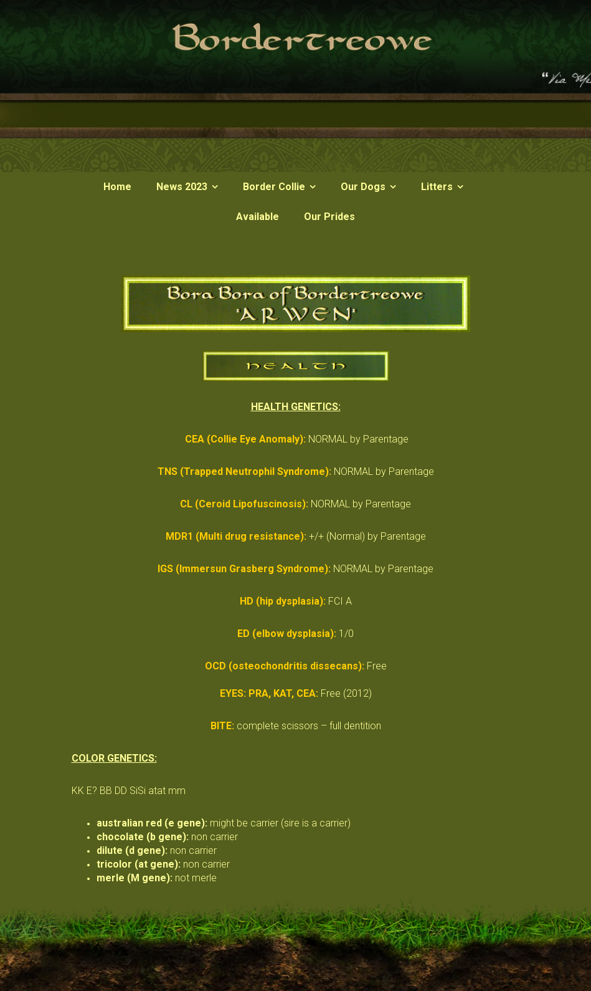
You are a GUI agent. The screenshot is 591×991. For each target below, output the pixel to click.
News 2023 (181, 187)
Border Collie (274, 187)
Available (257, 217)
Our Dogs (363, 187)
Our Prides (329, 217)
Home (117, 187)
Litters (437, 187)
